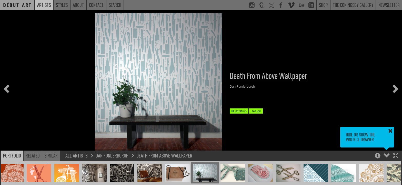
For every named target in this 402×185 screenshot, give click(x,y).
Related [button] (33, 155)
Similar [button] (51, 155)
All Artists (76, 155)
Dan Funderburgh (112, 155)
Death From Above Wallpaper (164, 155)
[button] (395, 156)
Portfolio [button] (12, 155)
